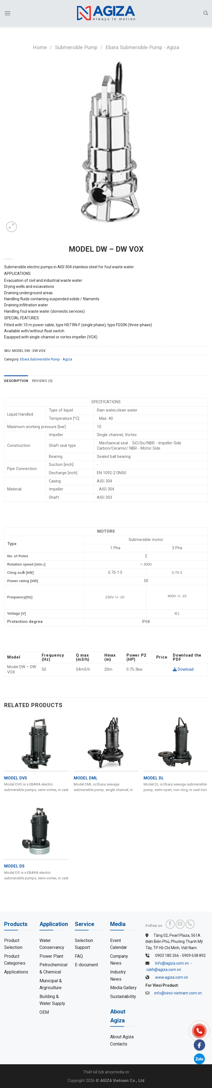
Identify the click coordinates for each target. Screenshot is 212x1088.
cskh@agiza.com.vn (163, 969)
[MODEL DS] (36, 831)
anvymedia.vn (117, 1072)
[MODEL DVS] (36, 743)
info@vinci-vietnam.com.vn (178, 993)
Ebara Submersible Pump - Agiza (142, 47)
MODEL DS (14, 866)
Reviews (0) (42, 381)
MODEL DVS (15, 778)
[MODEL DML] (106, 743)
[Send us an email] (180, 924)
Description (16, 381)
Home (40, 47)
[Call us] (190, 924)
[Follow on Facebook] (170, 924)
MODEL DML (85, 778)
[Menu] (7, 13)
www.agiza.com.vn (171, 977)
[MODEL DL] (176, 743)
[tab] (16, 380)
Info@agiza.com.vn (172, 963)
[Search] (205, 13)
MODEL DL (154, 778)
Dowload (183, 669)
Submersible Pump (76, 47)
